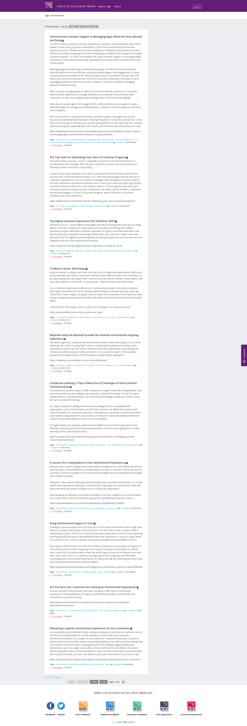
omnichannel (61, 139)
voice (107, 664)
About (118, 6)
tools (62, 206)
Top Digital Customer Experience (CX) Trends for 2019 (82, 221)
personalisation (97, 664)
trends (88, 250)
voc (112, 139)
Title (84, 26)
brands (106, 139)
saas (100, 572)
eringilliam (121, 142)
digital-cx (79, 250)
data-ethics (98, 250)
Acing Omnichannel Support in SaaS (71, 523)
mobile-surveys (86, 206)
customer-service (76, 610)
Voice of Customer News (76, 6)
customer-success (63, 365)
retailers (72, 508)
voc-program (72, 206)
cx (137, 139)
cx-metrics (109, 317)
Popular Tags (104, 6)
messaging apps (94, 139)
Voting (93, 26)
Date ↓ (74, 26)
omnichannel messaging (61, 142)
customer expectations (102, 142)
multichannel (92, 610)
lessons (109, 508)
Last (103, 681)
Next (94, 681)
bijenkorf (90, 365)
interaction (85, 317)
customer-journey (124, 317)
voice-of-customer (98, 445)
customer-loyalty (89, 572)
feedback (108, 572)
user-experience (97, 508)
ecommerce (83, 508)
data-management (112, 250)
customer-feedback (105, 365)
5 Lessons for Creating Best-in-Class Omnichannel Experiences (87, 462)
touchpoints (74, 572)
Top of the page (53, 677)
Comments (57, 145)
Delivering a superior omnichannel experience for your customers (90, 628)
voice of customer (82, 142)
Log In (197, 6)
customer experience (124, 139)
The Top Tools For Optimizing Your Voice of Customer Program (87, 157)
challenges (117, 445)
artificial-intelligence (64, 250)
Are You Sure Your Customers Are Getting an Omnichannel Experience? (93, 587)
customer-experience (68, 317)
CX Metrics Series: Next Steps (67, 268)
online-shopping (126, 365)
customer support (77, 139)
